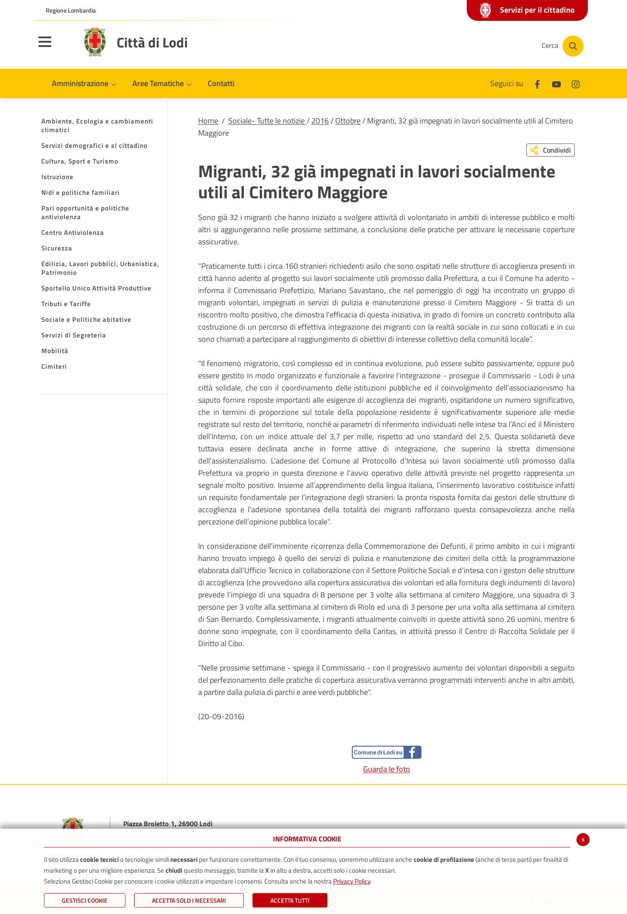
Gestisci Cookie (85, 900)
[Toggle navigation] (55, 47)
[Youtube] (476, 46)
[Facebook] (450, 46)
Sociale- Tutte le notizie (267, 121)
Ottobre (348, 121)
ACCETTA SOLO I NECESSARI (189, 900)
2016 (320, 121)
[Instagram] (502, 46)
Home (208, 121)
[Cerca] (562, 46)
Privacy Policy (351, 881)
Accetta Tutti (290, 900)
